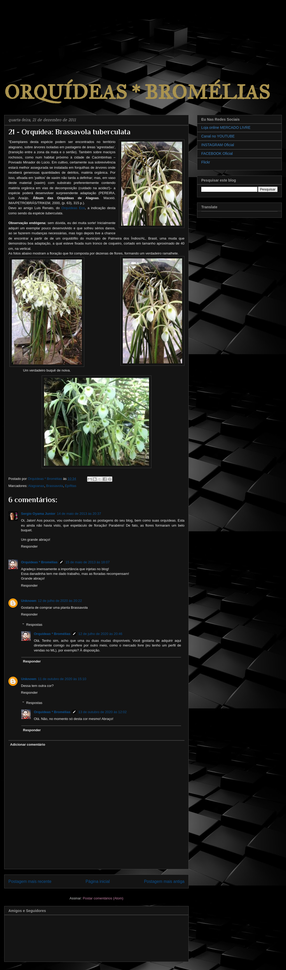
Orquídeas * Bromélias (39, 562)
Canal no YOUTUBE (218, 136)
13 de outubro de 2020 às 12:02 (102, 712)
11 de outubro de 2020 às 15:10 (62, 679)
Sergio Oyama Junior (38, 514)
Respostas (34, 625)
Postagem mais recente (29, 881)
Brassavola (54, 486)
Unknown (28, 601)
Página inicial (98, 881)
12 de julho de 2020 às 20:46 (100, 634)
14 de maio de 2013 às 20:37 (79, 514)
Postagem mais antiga (164, 881)
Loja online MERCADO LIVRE (226, 127)
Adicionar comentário (27, 744)
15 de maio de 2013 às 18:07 (87, 562)
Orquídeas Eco (73, 208)
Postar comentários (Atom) (103, 898)
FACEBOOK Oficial (217, 153)
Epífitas (70, 486)
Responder (29, 546)
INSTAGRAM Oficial (217, 145)
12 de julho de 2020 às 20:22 (60, 601)
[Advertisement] (39, 33)
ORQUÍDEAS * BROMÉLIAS (137, 92)
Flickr (205, 162)
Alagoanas (36, 486)
